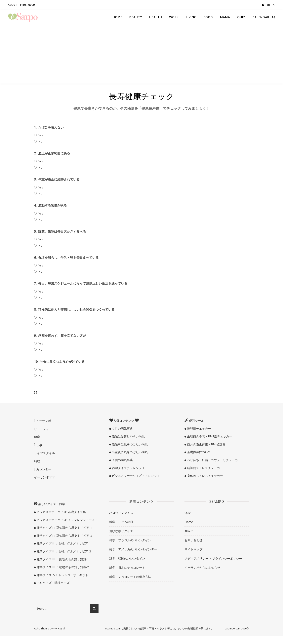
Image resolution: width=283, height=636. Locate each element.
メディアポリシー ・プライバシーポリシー (213, 558)
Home (117, 17)
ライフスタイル (44, 453)
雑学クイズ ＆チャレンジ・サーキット (62, 575)
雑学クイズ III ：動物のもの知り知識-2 (62, 567)
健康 (37, 437)
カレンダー (43, 469)
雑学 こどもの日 (121, 522)
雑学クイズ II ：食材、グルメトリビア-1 (63, 543)
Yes (40, 135)
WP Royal (59, 628)
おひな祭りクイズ (121, 531)
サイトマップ (193, 549)
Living (191, 17)
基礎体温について (198, 452)
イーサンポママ (44, 477)
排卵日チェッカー (198, 428)
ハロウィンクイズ (121, 513)
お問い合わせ (27, 5)
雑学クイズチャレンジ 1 (127, 468)
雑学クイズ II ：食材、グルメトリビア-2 (63, 551)
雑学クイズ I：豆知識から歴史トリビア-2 (64, 535)
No (40, 141)
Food (208, 17)
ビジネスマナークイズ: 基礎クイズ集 (61, 512)
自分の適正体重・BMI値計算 (205, 444)
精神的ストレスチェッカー (204, 468)
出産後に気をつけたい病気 (129, 452)
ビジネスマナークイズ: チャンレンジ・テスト (67, 520)
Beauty (135, 17)
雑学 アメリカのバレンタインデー (133, 549)
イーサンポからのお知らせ (202, 568)
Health (155, 17)
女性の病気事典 (122, 428)
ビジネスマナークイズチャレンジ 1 (135, 476)
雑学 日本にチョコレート (127, 568)
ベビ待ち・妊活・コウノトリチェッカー (213, 460)
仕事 (38, 445)
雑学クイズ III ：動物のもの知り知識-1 (62, 559)
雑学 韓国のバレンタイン (127, 558)
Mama (225, 17)
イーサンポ (43, 421)
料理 (37, 461)
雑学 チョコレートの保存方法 (130, 577)
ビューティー (43, 429)
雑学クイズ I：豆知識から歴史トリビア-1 (64, 528)
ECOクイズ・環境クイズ (52, 583)
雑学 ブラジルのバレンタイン (130, 540)
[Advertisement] (141, 54)
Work (174, 17)
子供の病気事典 (122, 460)
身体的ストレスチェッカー (204, 476)
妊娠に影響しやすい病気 (128, 436)
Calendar (261, 17)
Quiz (241, 17)
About (12, 5)
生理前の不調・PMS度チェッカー (209, 436)
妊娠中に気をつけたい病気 (129, 444)
